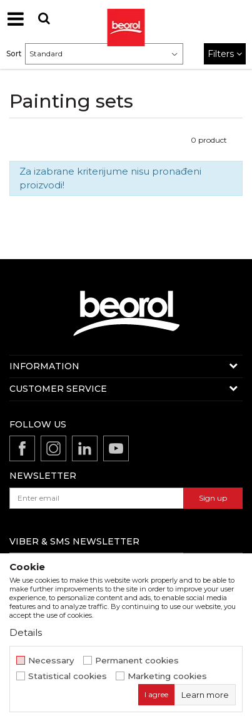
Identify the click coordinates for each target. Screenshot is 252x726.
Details (25, 632)
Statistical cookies (67, 676)
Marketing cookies (167, 676)
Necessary (51, 660)
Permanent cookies (137, 660)
